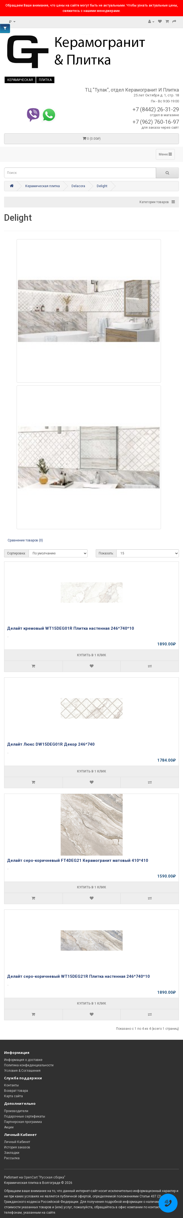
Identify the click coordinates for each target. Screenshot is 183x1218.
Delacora (78, 186)
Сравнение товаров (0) (25, 540)
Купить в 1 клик (91, 655)
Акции (9, 1127)
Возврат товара (16, 1091)
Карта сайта (13, 1096)
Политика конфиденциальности (29, 1065)
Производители (16, 1111)
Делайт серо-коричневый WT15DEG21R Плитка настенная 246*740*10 (78, 976)
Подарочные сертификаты (24, 1116)
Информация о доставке (23, 1060)
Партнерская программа (23, 1122)
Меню (165, 154)
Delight (102, 186)
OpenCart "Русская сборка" (44, 1177)
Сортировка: (16, 553)
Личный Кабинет (17, 1142)
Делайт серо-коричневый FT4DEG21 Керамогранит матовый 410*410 (77, 860)
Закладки (11, 1153)
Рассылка (12, 1158)
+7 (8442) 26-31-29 (155, 109)
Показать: (106, 553)
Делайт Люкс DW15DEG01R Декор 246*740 (51, 744)
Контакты (11, 1085)
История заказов (17, 1147)
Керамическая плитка (42, 186)
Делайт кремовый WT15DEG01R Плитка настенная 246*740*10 (70, 628)
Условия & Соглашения (22, 1071)
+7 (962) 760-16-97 (155, 121)
